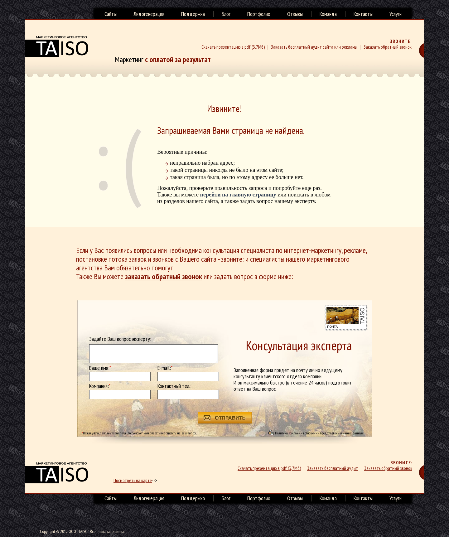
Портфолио (258, 13)
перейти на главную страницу (238, 194)
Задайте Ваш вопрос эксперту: (120, 339)
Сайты (110, 13)
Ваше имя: (100, 368)
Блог (226, 13)
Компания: (99, 386)
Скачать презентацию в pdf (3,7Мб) (233, 47)
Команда (328, 13)
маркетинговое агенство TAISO (56, 472)
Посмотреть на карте (132, 480)
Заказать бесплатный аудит (332, 468)
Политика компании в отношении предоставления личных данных (319, 433)
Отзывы (295, 13)
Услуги (395, 13)
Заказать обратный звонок (388, 47)
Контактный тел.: (174, 386)
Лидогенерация (148, 13)
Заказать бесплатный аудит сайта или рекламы (314, 47)
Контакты (363, 13)
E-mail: (164, 368)
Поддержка (193, 13)
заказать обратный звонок (163, 276)
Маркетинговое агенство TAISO (56, 46)
